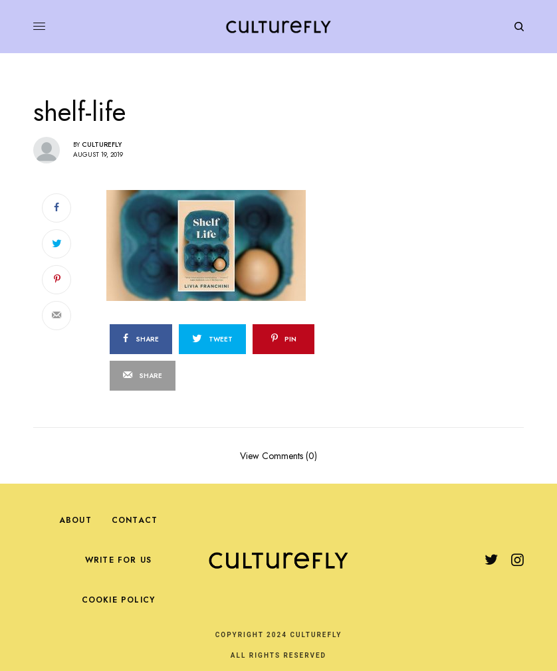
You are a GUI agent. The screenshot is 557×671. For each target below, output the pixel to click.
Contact (135, 520)
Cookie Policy (119, 600)
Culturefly (102, 144)
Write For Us (118, 560)
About (75, 520)
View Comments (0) (278, 454)
